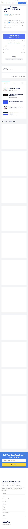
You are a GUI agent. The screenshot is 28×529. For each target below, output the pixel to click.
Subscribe (14, 464)
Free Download (14, 36)
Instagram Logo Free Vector (16, 107)
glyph (9, 22)
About (13, 0)
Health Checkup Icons (14, 88)
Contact (22, 3)
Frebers (7, 14)
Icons (11, 14)
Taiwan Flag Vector (14, 69)
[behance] (16, 3)
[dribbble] (12, 3)
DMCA (4, 509)
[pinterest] (9, 3)
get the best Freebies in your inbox (14, 456)
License (9, 0)
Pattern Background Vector (16, 101)
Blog (22, 83)
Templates (5, 501)
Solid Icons (14, 59)
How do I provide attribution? (14, 43)
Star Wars (20, 59)
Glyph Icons (8, 59)
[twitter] (6, 3)
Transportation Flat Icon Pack (14, 75)
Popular (6, 83)
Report (21, 40)
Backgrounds (6, 498)
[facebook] (3, 3)
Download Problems (10, 40)
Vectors (4, 493)
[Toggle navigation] (2, 2)
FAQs (18, 0)
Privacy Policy (6, 512)
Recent (14, 83)
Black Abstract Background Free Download (16, 95)
